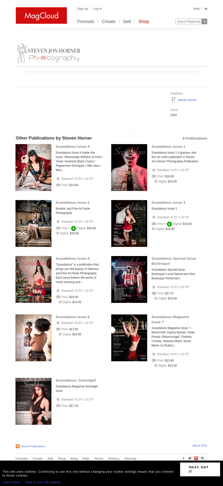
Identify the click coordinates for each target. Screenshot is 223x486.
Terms (98, 458)
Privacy (113, 458)
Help (196, 8)
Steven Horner (187, 100)
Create (109, 21)
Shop (143, 21)
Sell (127, 21)
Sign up (82, 8)
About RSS (199, 445)
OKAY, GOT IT (199, 469)
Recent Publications (33, 446)
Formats (85, 21)
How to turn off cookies (43, 482)
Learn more (11, 482)
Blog (74, 458)
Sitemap (130, 458)
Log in (97, 8)
